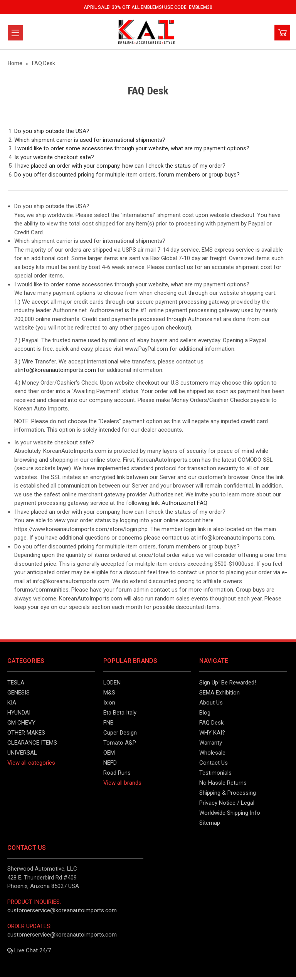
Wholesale (212, 752)
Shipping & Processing (227, 792)
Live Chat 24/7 (29, 950)
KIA (11, 702)
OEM (109, 752)
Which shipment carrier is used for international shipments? (89, 139)
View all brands (122, 782)
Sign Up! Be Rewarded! (227, 682)
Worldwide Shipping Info (229, 812)
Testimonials (215, 772)
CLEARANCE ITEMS (32, 742)
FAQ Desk (211, 722)
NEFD (110, 762)
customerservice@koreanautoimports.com (62, 910)
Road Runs (117, 772)
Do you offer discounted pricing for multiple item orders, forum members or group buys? (127, 174)
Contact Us (213, 762)
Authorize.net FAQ (184, 502)
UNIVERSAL (22, 752)
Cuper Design (120, 732)
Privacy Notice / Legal (226, 802)
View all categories (31, 762)
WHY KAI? (212, 732)
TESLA (15, 682)
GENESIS (18, 692)
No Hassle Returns (223, 782)
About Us (211, 702)
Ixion (109, 702)
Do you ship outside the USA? (51, 131)
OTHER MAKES (26, 732)
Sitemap (209, 822)
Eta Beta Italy (119, 712)
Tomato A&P (119, 742)
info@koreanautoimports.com (57, 370)
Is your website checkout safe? (54, 157)
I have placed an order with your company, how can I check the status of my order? (119, 165)
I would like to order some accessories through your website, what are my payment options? (131, 148)
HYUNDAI (18, 712)
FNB (108, 722)
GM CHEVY (21, 722)
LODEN (112, 682)
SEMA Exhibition (219, 692)
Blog (204, 712)
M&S (109, 692)
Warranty (210, 742)
